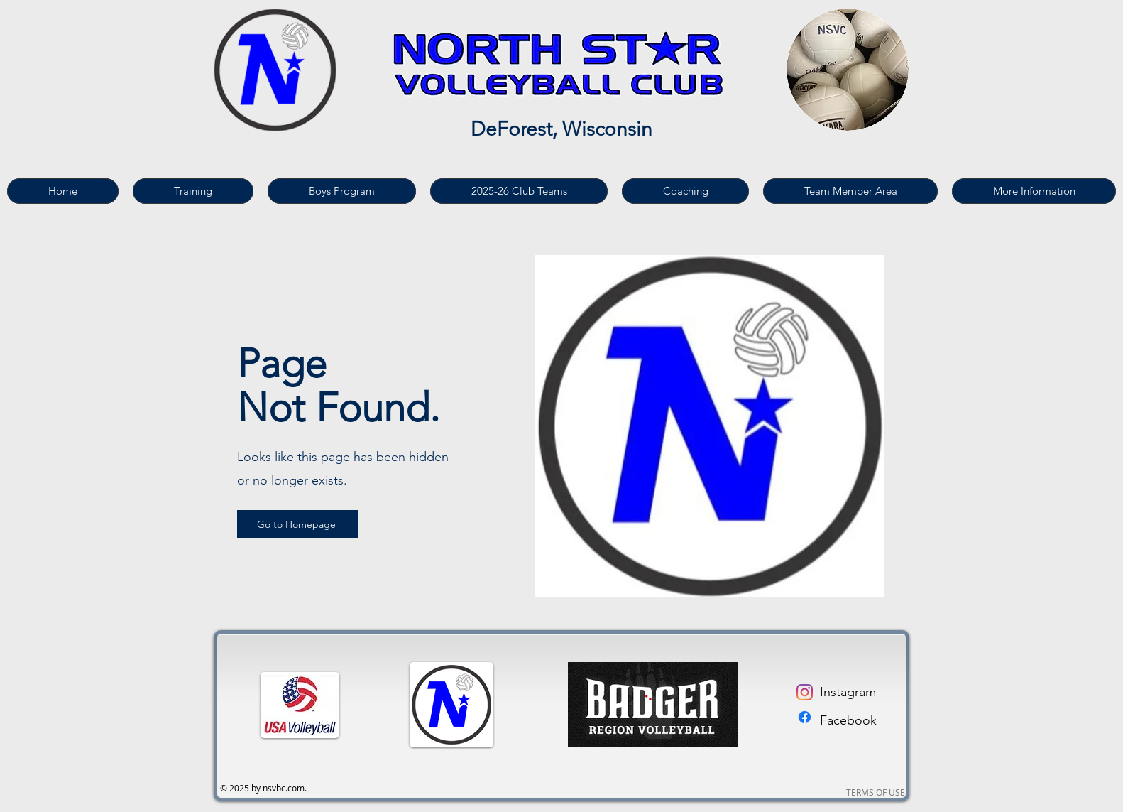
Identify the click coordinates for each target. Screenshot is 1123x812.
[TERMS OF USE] (875, 793)
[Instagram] (804, 692)
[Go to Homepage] (297, 524)
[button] (193, 191)
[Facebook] (804, 717)
